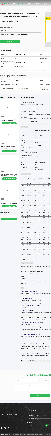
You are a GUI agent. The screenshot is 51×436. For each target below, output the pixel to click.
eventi (45, 3)
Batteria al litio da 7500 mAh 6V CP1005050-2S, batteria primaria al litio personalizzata (9, 120)
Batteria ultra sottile (15, 8)
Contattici (37, 3)
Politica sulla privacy (5, 434)
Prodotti (20, 3)
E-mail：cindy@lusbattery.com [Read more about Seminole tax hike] (9, 414)
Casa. (3, 8)
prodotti (7, 8)
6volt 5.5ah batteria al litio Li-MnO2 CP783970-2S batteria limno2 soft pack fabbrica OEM (9, 176)
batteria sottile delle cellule (31, 360)
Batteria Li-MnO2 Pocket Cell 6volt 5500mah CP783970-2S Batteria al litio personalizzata (9, 203)
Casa (13, 3)
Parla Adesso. (10, 41)
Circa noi (28, 3)
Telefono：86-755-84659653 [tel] (8, 412)
